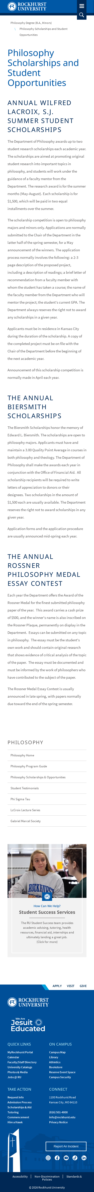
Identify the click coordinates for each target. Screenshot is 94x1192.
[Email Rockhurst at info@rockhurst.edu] (62, 1117)
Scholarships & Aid (20, 1107)
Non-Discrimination (47, 1176)
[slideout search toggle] (81, 15)
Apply (57, 986)
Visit (70, 986)
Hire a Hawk (15, 1122)
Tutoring (13, 1112)
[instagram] (48, 1157)
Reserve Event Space (62, 1072)
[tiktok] (74, 1157)
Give (83, 986)
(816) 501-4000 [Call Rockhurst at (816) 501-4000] (58, 1112)
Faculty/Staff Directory (22, 1062)
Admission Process (20, 1102)
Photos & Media (18, 1072)
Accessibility (20, 1176)
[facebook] (57, 1157)
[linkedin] (83, 1157)
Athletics (54, 1062)
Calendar (13, 1057)
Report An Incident (66, 1146)
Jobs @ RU (14, 1077)
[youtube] (66, 1157)
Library (53, 1057)
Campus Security (60, 1077)
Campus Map (57, 1052)
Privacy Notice (58, 1122)
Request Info (16, 1097)
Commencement (18, 1117)
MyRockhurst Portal (20, 1052)
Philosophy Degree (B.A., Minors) (31, 23)
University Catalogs (20, 1067)
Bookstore (55, 1067)
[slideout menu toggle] (81, 5)
